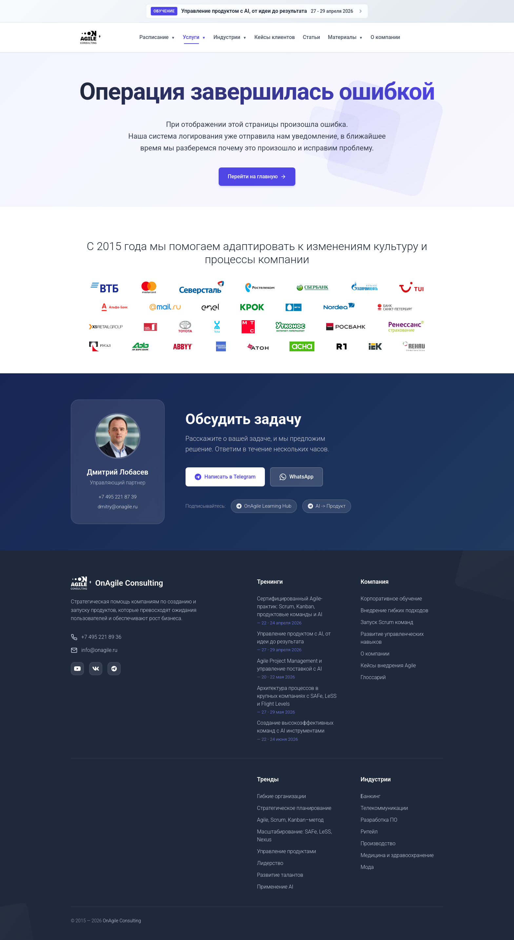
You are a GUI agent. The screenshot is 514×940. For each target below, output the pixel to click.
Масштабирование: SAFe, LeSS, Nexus (294, 836)
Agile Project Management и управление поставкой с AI (298, 669)
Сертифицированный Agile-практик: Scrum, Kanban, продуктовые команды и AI (298, 611)
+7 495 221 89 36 (96, 637)
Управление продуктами (286, 851)
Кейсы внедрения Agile (388, 665)
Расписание (157, 37)
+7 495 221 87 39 (118, 497)
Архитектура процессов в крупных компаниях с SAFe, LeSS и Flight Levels (298, 700)
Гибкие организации (281, 796)
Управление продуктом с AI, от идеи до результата (298, 642)
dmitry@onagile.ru (118, 507)
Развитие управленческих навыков (392, 638)
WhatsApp (297, 477)
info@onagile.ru (94, 650)
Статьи (311, 37)
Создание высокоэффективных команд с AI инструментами (298, 731)
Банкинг (371, 796)
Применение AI (275, 887)
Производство (378, 843)
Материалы (345, 37)
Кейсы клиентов (274, 37)
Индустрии (230, 37)
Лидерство (270, 863)
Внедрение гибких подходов (394, 610)
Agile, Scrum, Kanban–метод (290, 820)
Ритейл (369, 832)
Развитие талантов (280, 875)
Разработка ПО (379, 820)
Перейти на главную (257, 176)
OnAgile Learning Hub (263, 506)
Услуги (194, 37)
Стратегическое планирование (294, 808)
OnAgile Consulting (122, 920)
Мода (367, 867)
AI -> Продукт (327, 506)
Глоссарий (373, 677)
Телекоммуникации (384, 808)
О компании (385, 37)
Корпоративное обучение (391, 599)
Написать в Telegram (225, 477)
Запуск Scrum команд (387, 622)
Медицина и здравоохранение (397, 855)
